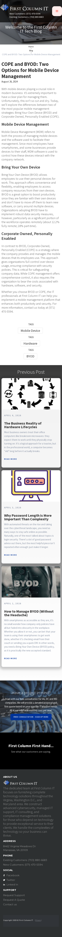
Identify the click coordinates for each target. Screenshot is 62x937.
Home (31, 46)
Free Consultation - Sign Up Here (31, 717)
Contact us (10, 904)
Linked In (12, 884)
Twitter (10, 879)
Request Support (14, 895)
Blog (31, 50)
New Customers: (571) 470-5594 (25, 13)
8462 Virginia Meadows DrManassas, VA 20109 (19, 848)
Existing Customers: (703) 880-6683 (27, 17)
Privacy (38, 920)
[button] (57, 11)
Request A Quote (14, 899)
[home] (24, 8)
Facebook (12, 875)
